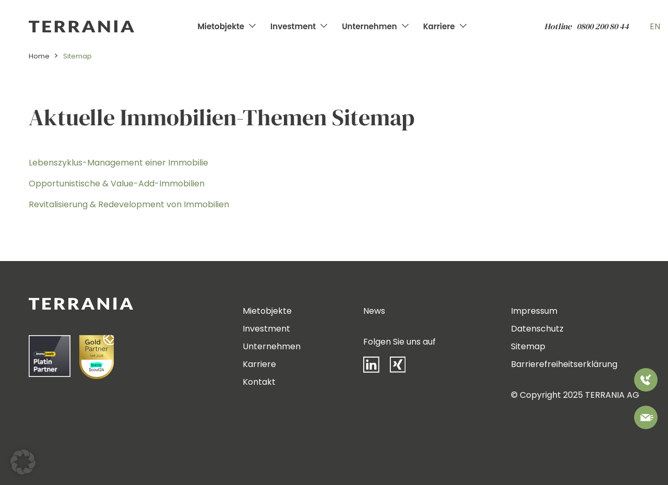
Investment (293, 26)
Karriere (439, 26)
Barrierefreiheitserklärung (564, 364)
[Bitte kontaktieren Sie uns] (646, 419)
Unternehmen (369, 26)
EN (655, 26)
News (374, 311)
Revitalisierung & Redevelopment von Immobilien (129, 204)
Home (39, 56)
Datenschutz (537, 329)
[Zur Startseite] (110, 26)
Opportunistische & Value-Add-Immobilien (117, 184)
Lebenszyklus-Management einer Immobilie (118, 163)
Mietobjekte (220, 26)
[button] (23, 462)
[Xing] (403, 367)
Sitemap (528, 346)
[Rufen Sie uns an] (646, 381)
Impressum (534, 311)
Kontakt (259, 382)
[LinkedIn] (376, 367)
